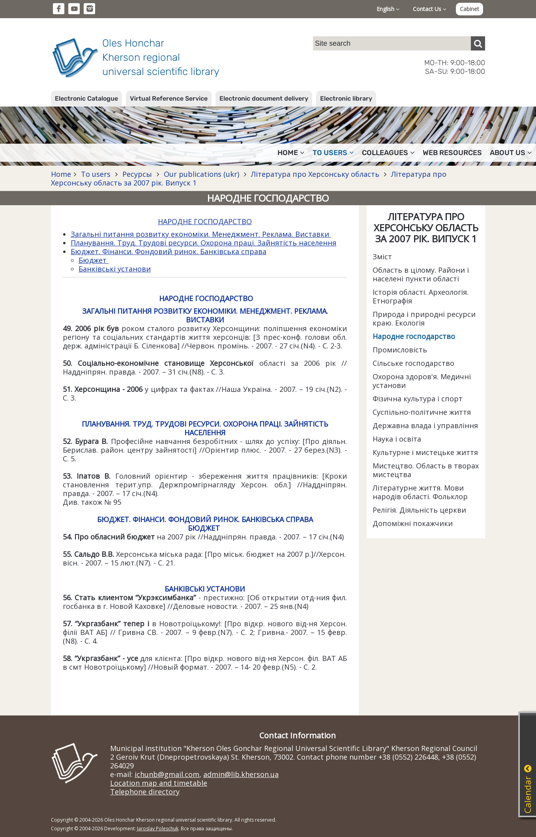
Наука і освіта (397, 438)
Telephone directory (145, 791)
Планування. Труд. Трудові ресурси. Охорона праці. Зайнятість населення (203, 242)
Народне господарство (414, 336)
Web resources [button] (452, 152)
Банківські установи (115, 268)
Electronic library (346, 98)
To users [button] (333, 152)
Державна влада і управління (425, 425)
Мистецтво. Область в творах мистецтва (426, 470)
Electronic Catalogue (86, 98)
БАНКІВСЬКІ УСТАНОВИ (205, 589)
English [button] (388, 9)
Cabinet (469, 9)
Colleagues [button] (388, 152)
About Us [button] (511, 152)
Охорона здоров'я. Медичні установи (422, 380)
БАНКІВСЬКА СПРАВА (277, 519)
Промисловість (400, 349)
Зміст (382, 256)
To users (95, 174)
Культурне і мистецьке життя (425, 452)
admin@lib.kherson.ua (241, 774)
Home (61, 174)
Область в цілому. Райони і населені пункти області (421, 274)
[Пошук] (478, 43)
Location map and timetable (158, 783)
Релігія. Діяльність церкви (419, 510)
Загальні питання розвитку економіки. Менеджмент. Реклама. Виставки (201, 234)
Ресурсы (137, 174)
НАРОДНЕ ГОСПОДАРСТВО (205, 221)
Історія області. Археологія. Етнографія (421, 296)
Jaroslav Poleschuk (157, 828)
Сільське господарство (413, 363)
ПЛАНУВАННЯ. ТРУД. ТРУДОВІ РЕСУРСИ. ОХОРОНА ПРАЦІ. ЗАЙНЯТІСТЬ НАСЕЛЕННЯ (205, 428)
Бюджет (94, 260)
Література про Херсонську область (315, 174)
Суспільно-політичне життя (422, 412)
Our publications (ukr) (201, 174)
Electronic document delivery (263, 98)
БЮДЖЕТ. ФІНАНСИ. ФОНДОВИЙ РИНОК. (169, 519)
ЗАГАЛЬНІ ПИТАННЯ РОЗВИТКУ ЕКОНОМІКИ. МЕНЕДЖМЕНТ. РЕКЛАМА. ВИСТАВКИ (205, 315)
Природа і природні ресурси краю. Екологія (424, 318)
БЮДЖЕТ (204, 528)
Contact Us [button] (429, 9)
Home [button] (291, 152)
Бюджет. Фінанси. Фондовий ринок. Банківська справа (168, 251)
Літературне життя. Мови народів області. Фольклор (420, 492)
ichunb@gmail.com (167, 774)
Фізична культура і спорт (418, 398)
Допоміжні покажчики (413, 523)
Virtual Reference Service (169, 98)
